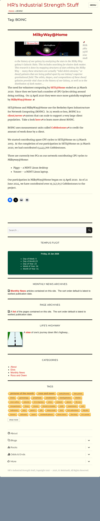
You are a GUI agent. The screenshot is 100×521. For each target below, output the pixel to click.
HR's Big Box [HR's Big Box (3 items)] (39, 402)
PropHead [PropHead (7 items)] (37, 398)
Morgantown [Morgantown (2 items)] (15, 406)
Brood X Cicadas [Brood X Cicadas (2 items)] (49, 406)
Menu (93, 5)
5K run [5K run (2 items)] (78, 402)
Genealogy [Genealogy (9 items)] (23, 398)
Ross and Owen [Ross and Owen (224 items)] (46, 393)
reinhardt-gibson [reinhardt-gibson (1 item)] (46, 414)
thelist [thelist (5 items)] (78, 398)
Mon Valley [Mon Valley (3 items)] (14, 402)
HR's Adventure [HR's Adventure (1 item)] (72, 410)
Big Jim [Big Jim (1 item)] (85, 410)
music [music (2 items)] (35, 406)
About (14, 367)
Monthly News (18, 372)
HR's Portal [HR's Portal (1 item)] (85, 414)
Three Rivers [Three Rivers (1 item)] (62, 414)
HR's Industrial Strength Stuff (43, 5)
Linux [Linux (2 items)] (27, 406)
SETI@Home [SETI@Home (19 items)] (64, 394)
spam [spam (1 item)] (34, 414)
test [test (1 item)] (61, 410)
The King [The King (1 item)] (74, 414)
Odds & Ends (16, 454)
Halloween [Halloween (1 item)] (14, 410)
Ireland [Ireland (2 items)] (59, 402)
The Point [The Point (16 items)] (78, 394)
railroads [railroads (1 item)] (23, 414)
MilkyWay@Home (50, 34)
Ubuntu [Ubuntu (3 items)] (27, 402)
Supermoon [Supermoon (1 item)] (72, 406)
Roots (12, 447)
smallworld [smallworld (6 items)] (50, 398)
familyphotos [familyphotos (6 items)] (65, 398)
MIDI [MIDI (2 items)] (61, 406)
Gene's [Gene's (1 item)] (33, 410)
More (12, 461)
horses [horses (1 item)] (13, 414)
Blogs (12, 440)
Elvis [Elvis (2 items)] (50, 402)
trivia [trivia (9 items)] (12, 398)
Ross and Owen (19, 375)
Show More (13, 420)
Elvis (13, 370)
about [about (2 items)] (69, 402)
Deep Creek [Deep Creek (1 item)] (51, 410)
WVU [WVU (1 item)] (24, 410)
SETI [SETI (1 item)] (82, 406)
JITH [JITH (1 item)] (41, 410)
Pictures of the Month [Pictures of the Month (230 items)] (22, 393)
